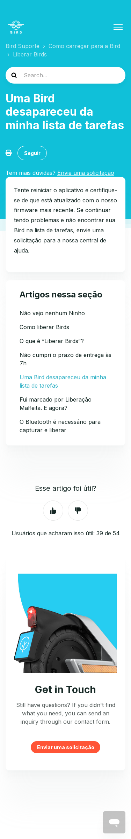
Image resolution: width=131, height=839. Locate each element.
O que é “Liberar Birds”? (52, 340)
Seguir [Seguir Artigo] (32, 153)
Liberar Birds (30, 54)
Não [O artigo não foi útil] (78, 510)
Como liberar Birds (44, 327)
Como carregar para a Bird (84, 45)
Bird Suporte (22, 45)
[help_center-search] (65, 75)
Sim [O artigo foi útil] (53, 510)
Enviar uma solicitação (65, 747)
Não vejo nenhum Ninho (52, 313)
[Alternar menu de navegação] (118, 27)
